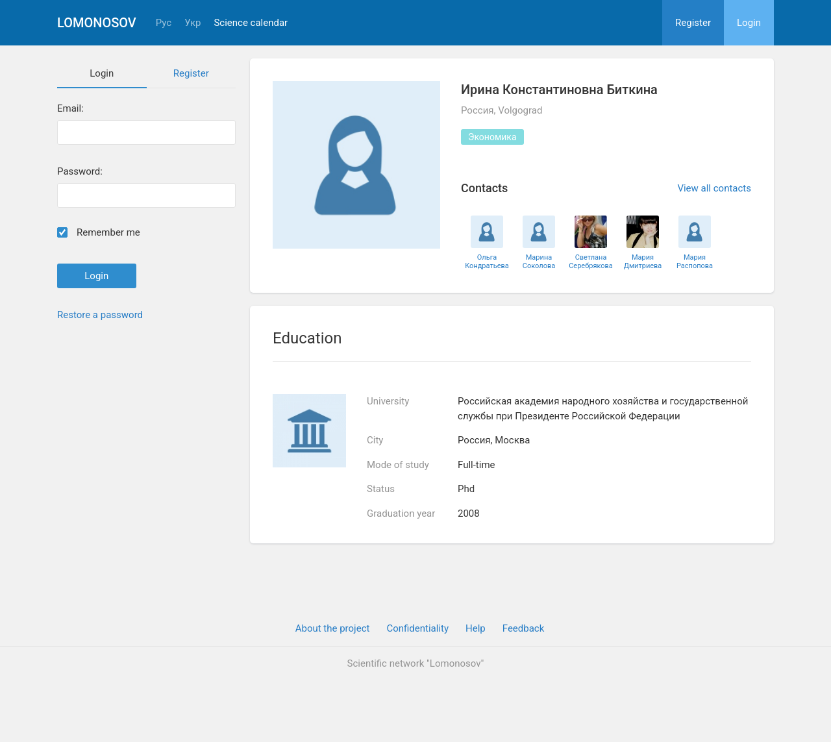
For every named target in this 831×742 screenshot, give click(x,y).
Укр (192, 23)
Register (693, 23)
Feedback (523, 628)
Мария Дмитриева (643, 261)
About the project (332, 628)
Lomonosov (96, 22)
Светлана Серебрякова (591, 261)
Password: (80, 172)
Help (475, 628)
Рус (163, 23)
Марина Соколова (539, 261)
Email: (70, 109)
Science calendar (251, 23)
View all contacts (714, 188)
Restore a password (100, 315)
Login (749, 23)
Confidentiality (417, 628)
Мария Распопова (694, 261)
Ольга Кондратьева (487, 261)
